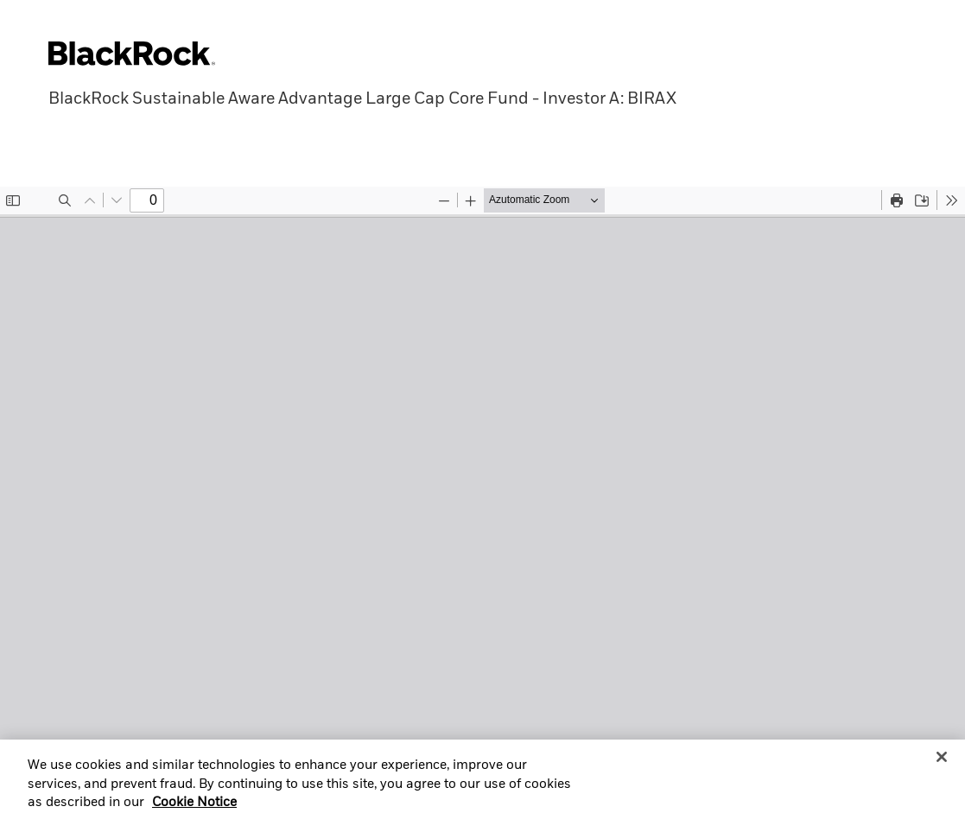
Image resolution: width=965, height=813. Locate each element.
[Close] (942, 762)
